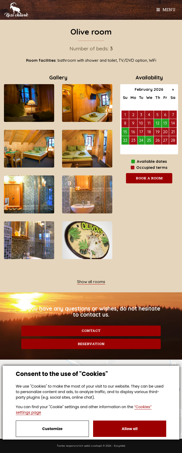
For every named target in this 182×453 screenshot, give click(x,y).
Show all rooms (91, 281)
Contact (91, 330)
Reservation (91, 343)
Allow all (130, 428)
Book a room (149, 178)
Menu (165, 9)
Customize (52, 428)
